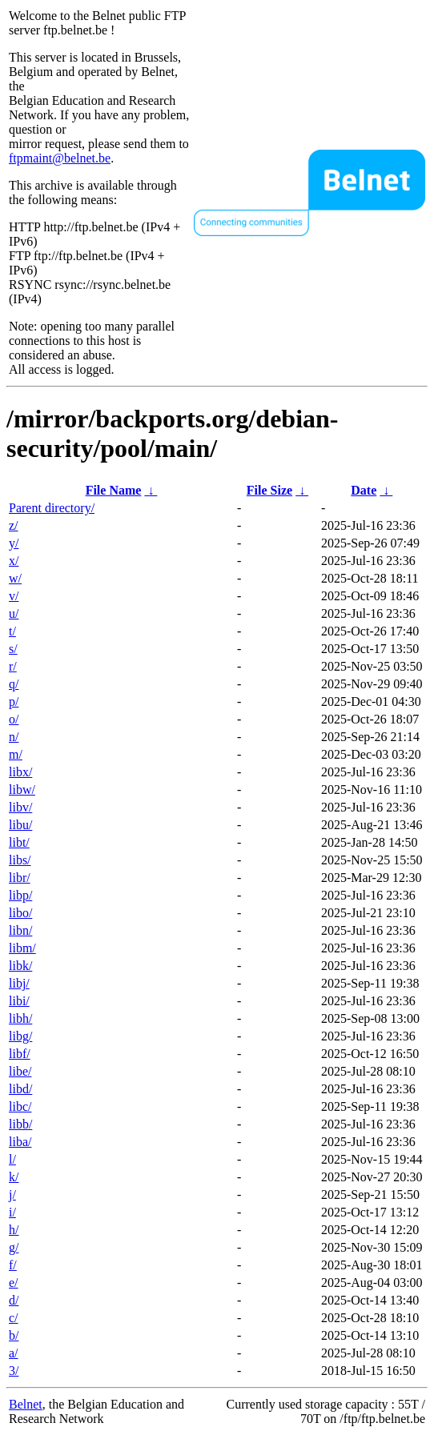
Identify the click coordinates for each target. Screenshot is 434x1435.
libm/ (22, 948)
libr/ (19, 877)
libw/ (22, 789)
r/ (13, 666)
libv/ (20, 807)
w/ (15, 578)
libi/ (19, 1001)
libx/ (20, 772)
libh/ (20, 1018)
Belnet (25, 1404)
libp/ (20, 895)
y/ (13, 543)
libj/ (19, 983)
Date (363, 490)
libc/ (20, 1106)
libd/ (20, 1089)
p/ (13, 701)
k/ (13, 1177)
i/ (12, 1212)
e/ (13, 1282)
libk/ (20, 965)
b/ (13, 1335)
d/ (13, 1300)
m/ (15, 754)
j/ (12, 1194)
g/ (13, 1247)
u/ (13, 613)
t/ (12, 631)
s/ (13, 648)
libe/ (20, 1071)
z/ (13, 525)
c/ (13, 1318)
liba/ (20, 1141)
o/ (13, 719)
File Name (114, 490)
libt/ (19, 842)
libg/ (20, 1036)
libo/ (20, 913)
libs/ (20, 860)
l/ (12, 1159)
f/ (13, 1265)
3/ (13, 1370)
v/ (13, 596)
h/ (13, 1230)
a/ (13, 1353)
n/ (13, 737)
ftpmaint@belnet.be (60, 158)
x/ (13, 560)
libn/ (20, 930)
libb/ (20, 1124)
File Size (269, 490)
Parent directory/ (51, 508)
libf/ (19, 1053)
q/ (13, 684)
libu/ (20, 825)
